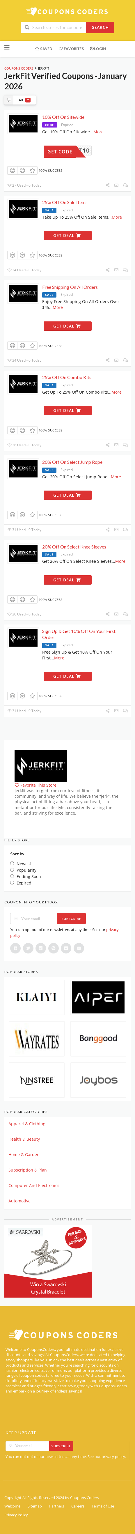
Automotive (19, 1201)
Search (100, 27)
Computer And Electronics (33, 1185)
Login (98, 48)
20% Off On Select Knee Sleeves (74, 546)
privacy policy (113, 1456)
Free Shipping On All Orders (70, 287)
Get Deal (67, 235)
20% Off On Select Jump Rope (72, 462)
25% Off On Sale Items (65, 202)
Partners (56, 1506)
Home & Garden (24, 1154)
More (98, 132)
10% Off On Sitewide (63, 117)
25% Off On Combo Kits (66, 377)
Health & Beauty (24, 1139)
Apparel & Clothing (26, 1123)
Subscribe (71, 919)
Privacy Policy (16, 1514)
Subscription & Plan (27, 1170)
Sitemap (35, 1506)
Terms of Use (103, 1506)
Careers (77, 1506)
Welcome (12, 1506)
